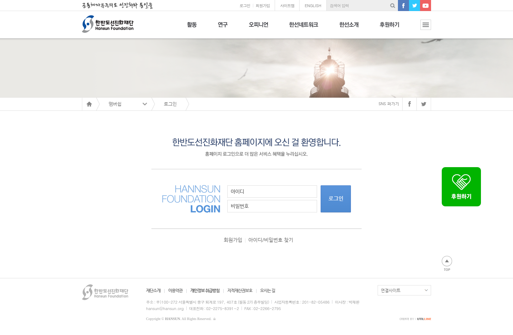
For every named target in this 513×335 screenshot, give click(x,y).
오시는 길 (267, 290)
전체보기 (420, 29)
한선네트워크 (304, 29)
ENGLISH (313, 5)
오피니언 (258, 29)
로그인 (244, 5)
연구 (222, 29)
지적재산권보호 (239, 290)
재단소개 (153, 290)
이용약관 (175, 290)
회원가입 (262, 5)
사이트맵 (287, 5)
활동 (191, 29)
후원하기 (389, 29)
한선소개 (349, 29)
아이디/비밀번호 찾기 (270, 240)
